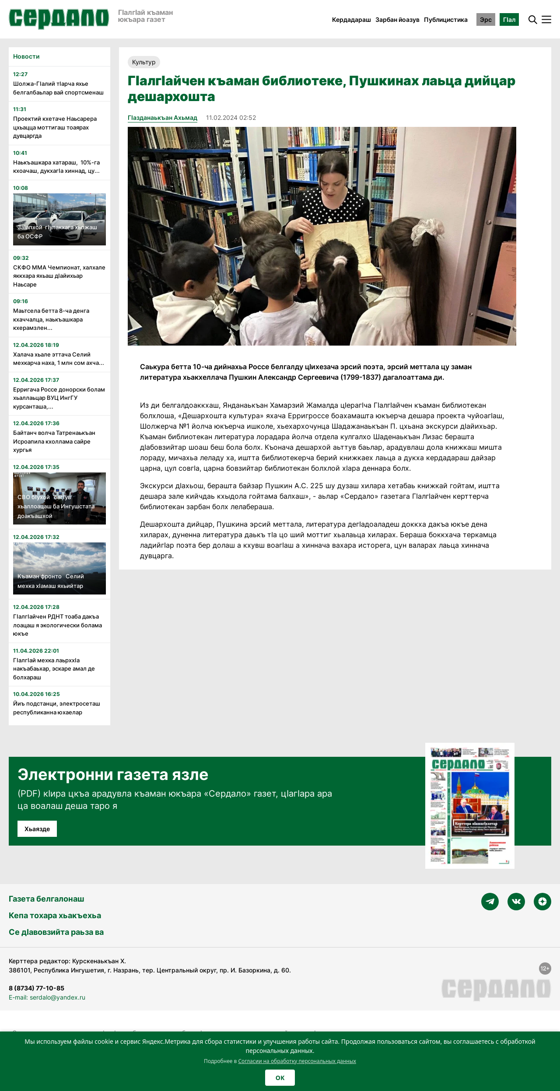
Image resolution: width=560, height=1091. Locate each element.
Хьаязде (37, 828)
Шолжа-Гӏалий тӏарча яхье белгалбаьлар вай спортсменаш (58, 88)
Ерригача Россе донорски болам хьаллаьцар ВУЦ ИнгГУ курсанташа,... (59, 398)
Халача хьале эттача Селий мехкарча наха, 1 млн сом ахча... (58, 359)
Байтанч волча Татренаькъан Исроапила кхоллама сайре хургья (54, 441)
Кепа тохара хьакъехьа (55, 915)
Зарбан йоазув (397, 19)
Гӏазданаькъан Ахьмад (162, 117)
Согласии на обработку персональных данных (297, 1061)
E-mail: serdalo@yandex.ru (47, 997)
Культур (144, 62)
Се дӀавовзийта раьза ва (56, 932)
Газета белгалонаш (46, 898)
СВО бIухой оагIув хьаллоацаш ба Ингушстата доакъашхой (56, 506)
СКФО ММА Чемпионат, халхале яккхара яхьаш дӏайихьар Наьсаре (59, 276)
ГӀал (509, 19)
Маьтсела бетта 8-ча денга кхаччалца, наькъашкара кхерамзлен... (51, 319)
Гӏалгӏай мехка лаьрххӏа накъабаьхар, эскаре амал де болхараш (54, 669)
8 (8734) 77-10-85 (36, 988)
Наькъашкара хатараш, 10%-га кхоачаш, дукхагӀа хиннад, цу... (56, 167)
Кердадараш (351, 19)
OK (280, 1078)
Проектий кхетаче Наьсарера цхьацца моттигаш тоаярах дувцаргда (55, 127)
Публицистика (446, 19)
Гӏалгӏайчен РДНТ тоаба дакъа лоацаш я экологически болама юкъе (57, 625)
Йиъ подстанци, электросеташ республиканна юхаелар (56, 708)
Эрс (486, 19)
